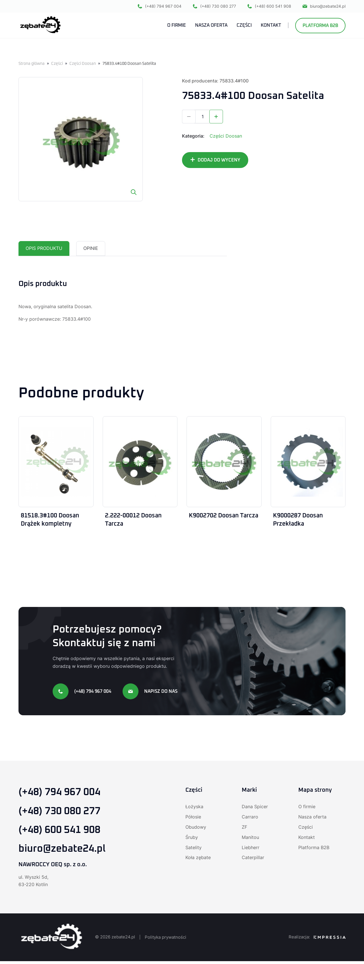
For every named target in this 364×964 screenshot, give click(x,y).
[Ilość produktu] (202, 116)
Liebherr (250, 848)
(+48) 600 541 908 (269, 6)
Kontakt (306, 838)
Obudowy (195, 828)
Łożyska (194, 807)
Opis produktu (44, 248)
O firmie (306, 807)
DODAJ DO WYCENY (219, 160)
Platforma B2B (320, 26)
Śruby (191, 838)
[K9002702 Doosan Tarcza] (224, 461)
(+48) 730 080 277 (214, 6)
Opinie (90, 248)
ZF (244, 828)
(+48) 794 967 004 (159, 6)
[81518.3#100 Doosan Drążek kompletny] (56, 461)
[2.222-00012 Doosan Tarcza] (140, 461)
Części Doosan (82, 64)
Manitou (250, 838)
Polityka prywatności (165, 939)
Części (57, 64)
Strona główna (31, 64)
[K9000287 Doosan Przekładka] (308, 461)
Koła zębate (198, 859)
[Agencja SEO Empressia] (329, 940)
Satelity (193, 848)
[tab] (43, 248)
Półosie (193, 818)
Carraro (250, 818)
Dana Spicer (255, 807)
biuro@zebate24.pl (324, 6)
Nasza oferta (312, 818)
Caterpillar (253, 859)
